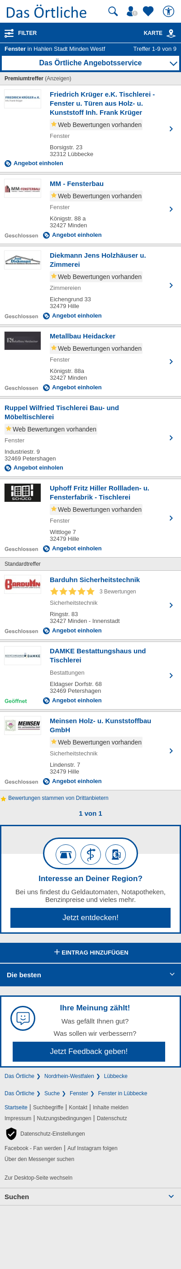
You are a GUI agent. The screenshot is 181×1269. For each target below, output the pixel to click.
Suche (52, 1093)
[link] (171, 33)
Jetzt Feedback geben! (89, 1051)
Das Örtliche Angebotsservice (90, 63)
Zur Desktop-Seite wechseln (38, 1178)
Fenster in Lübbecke (123, 1093)
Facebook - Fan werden (33, 1148)
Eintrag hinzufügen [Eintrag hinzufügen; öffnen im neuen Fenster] (90, 952)
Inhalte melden (111, 1107)
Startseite (16, 1107)
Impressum (18, 1118)
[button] (45, 1134)
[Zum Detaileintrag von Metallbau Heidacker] (90, 362)
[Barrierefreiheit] (169, 11)
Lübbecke (116, 1076)
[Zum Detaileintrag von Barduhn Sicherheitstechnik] (90, 605)
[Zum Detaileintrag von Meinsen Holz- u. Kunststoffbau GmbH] (90, 750)
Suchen (17, 1196)
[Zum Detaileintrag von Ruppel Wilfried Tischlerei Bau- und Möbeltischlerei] (90, 437)
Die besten (24, 975)
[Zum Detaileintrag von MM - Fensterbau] (90, 209)
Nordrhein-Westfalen (69, 1076)
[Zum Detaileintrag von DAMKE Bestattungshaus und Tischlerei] (90, 676)
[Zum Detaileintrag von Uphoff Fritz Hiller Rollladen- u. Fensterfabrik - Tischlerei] (90, 518)
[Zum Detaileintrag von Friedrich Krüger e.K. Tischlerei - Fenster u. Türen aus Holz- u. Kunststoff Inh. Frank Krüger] (90, 128)
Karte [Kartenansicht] (160, 33)
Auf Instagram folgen (92, 1148)
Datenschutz (112, 1118)
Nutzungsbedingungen (64, 1118)
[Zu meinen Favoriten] (149, 11)
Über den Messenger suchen (39, 1159)
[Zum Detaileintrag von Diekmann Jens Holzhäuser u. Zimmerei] (90, 285)
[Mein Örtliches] (133, 11)
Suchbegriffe (48, 1107)
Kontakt (78, 1107)
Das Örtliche (19, 1076)
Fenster (79, 1093)
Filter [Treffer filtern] (27, 33)
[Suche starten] (113, 11)
